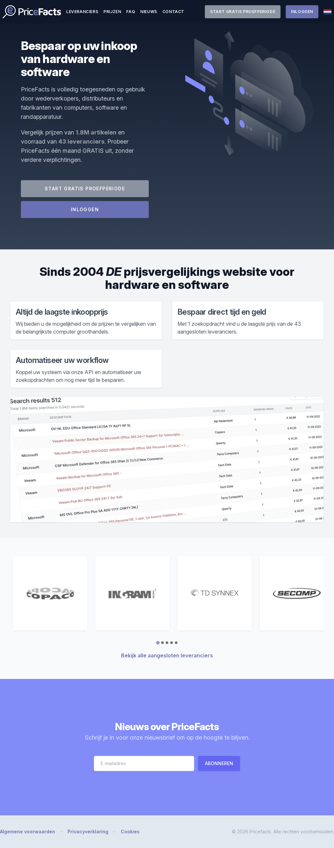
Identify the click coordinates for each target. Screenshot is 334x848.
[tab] (157, 642)
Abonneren (219, 763)
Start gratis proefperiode (242, 11)
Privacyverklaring (88, 831)
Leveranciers (82, 11)
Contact (173, 11)
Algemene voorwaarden (27, 831)
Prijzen (112, 11)
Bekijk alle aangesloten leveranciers (167, 655)
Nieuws (148, 11)
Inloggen (302, 11)
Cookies (130, 831)
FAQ (130, 11)
